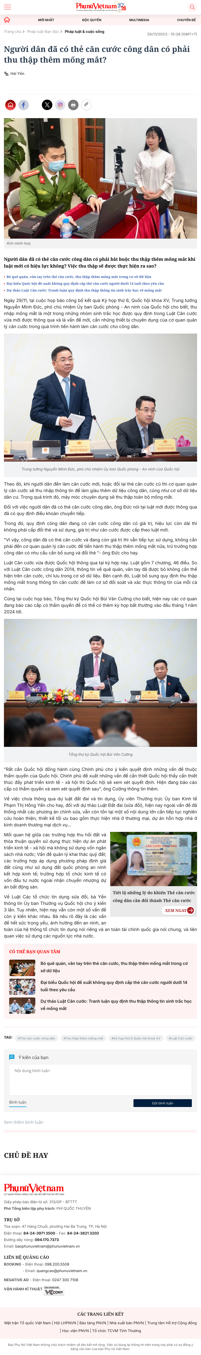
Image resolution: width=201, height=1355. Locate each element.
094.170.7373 (47, 1240)
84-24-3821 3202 (83, 1233)
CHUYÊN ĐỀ (186, 20)
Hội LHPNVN (65, 1323)
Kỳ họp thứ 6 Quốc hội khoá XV (137, 1038)
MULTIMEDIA (139, 20)
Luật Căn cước (181, 1038)
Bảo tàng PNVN (93, 1323)
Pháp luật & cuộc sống (84, 31)
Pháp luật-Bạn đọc (43, 31)
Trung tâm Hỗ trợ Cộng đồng (172, 1323)
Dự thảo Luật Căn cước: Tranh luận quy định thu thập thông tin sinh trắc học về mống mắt (84, 290)
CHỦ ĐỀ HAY (26, 1155)
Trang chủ (12, 31)
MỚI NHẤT (46, 20)
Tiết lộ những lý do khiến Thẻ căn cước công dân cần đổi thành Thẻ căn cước (154, 896)
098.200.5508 (57, 1264)
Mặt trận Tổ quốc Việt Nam (27, 1323)
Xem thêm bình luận (23, 1122)
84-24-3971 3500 (39, 1233)
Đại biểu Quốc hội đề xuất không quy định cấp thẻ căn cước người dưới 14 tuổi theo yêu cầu (85, 283)
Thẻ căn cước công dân (37, 1038)
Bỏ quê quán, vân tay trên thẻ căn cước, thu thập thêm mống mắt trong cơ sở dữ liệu (79, 276)
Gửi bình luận (162, 1103)
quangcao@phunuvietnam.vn (62, 1271)
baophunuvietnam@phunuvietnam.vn (47, 1246)
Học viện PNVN (75, 1331)
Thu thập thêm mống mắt (84, 1038)
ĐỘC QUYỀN (91, 20)
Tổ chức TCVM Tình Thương (116, 1331)
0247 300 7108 (65, 1280)
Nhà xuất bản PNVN (126, 1323)
